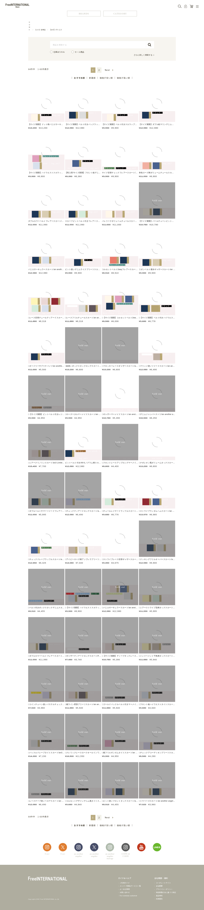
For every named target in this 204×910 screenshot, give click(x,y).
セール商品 (79, 52)
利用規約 (159, 899)
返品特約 (159, 895)
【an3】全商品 (40, 30)
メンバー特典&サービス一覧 (130, 886)
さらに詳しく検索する (143, 55)
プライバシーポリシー (164, 889)
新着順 (92, 78)
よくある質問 (125, 889)
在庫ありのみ (59, 52)
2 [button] (99, 70)
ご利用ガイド (125, 883)
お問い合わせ (125, 892)
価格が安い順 (106, 78)
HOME (29, 26)
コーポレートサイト (163, 883)
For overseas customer (128, 895)
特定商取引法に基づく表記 (166, 892)
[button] (109, 70)
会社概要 (159, 886)
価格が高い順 (123, 78)
